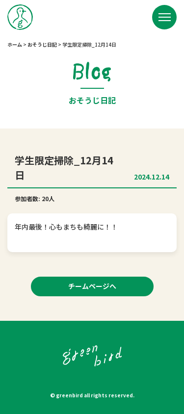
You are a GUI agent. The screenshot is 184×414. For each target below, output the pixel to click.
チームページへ (92, 286)
